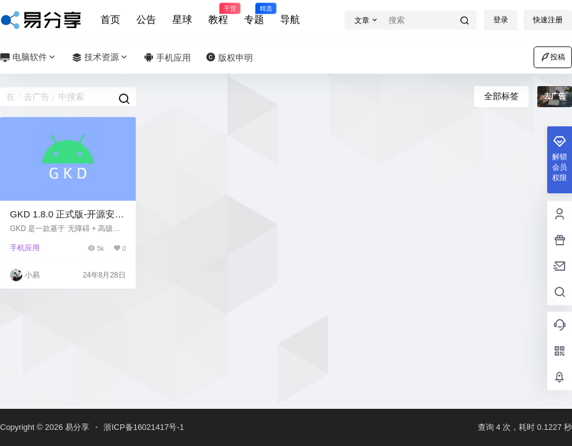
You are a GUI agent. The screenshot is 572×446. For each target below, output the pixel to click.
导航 (290, 19)
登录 (500, 19)
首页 (110, 19)
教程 (218, 14)
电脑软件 (28, 57)
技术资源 (100, 57)
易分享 (76, 427)
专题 (254, 14)
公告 (146, 19)
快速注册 (548, 19)
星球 (182, 19)
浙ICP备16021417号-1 (143, 427)
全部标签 (501, 96)
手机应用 (25, 247)
